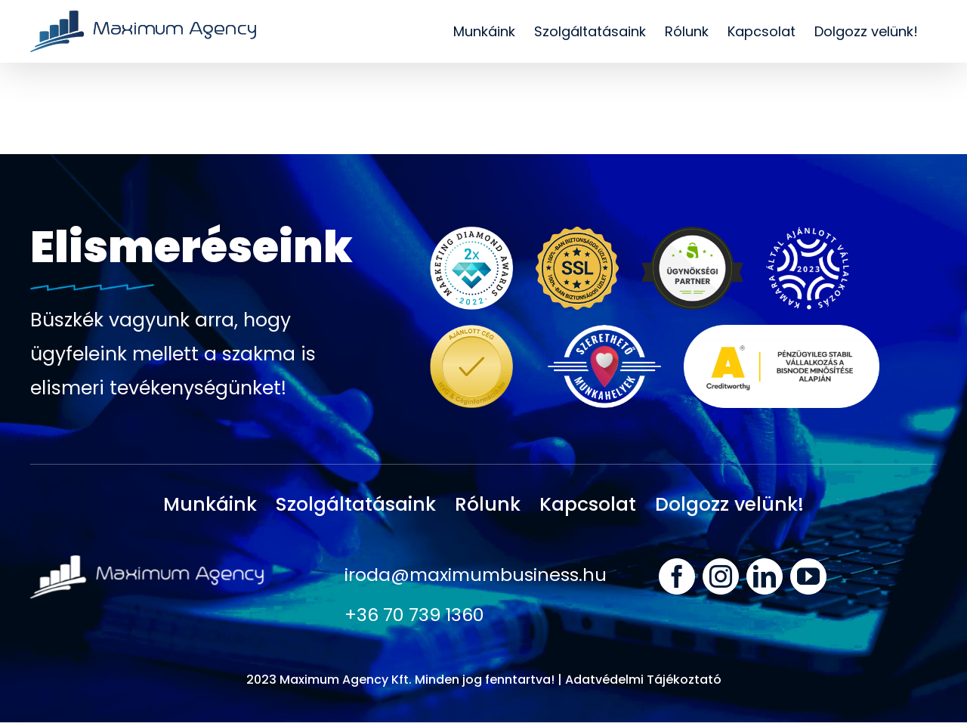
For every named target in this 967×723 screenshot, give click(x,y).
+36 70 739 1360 (414, 615)
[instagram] (721, 576)
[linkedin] (764, 576)
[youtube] (808, 576)
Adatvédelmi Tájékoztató (643, 680)
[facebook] (677, 576)
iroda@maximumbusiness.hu (478, 574)
